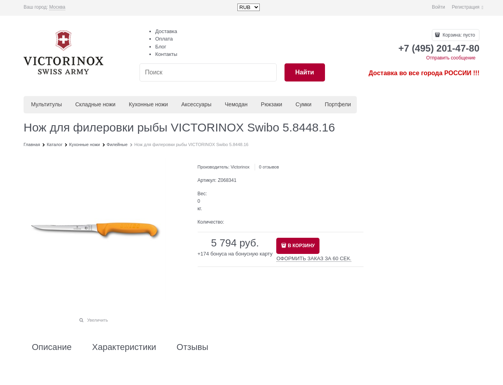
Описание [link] (52, 347)
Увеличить (97, 320)
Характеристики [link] (124, 347)
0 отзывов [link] (269, 167)
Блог (160, 47)
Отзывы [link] (192, 347)
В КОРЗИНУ (301, 245)
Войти (438, 7)
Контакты (166, 54)
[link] (57, 7)
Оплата (164, 39)
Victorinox (240, 167)
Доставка (166, 31)
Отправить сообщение (450, 58)
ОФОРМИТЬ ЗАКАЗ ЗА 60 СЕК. (313, 258)
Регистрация (465, 7)
